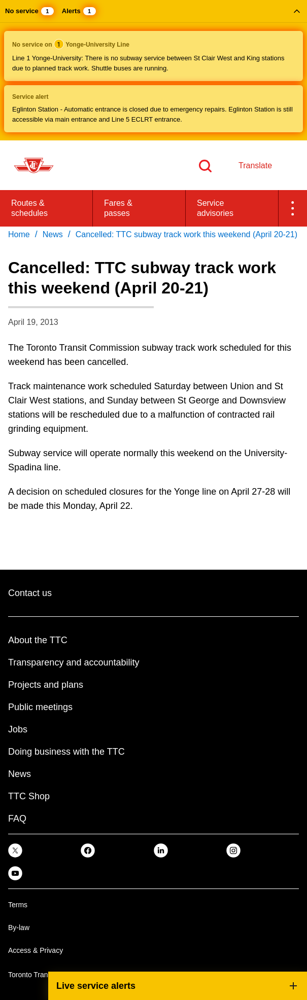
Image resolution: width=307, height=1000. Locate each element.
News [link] (53, 234)
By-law (18, 927)
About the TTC (37, 640)
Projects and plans (45, 685)
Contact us (30, 593)
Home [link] (19, 234)
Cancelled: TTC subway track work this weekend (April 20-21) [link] (186, 234)
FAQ (17, 818)
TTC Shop (29, 796)
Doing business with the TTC (66, 752)
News (19, 774)
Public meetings (40, 707)
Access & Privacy (35, 950)
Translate (255, 165)
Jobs (17, 729)
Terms (17, 905)
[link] (15, 849)
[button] (153, 70)
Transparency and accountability (73, 662)
